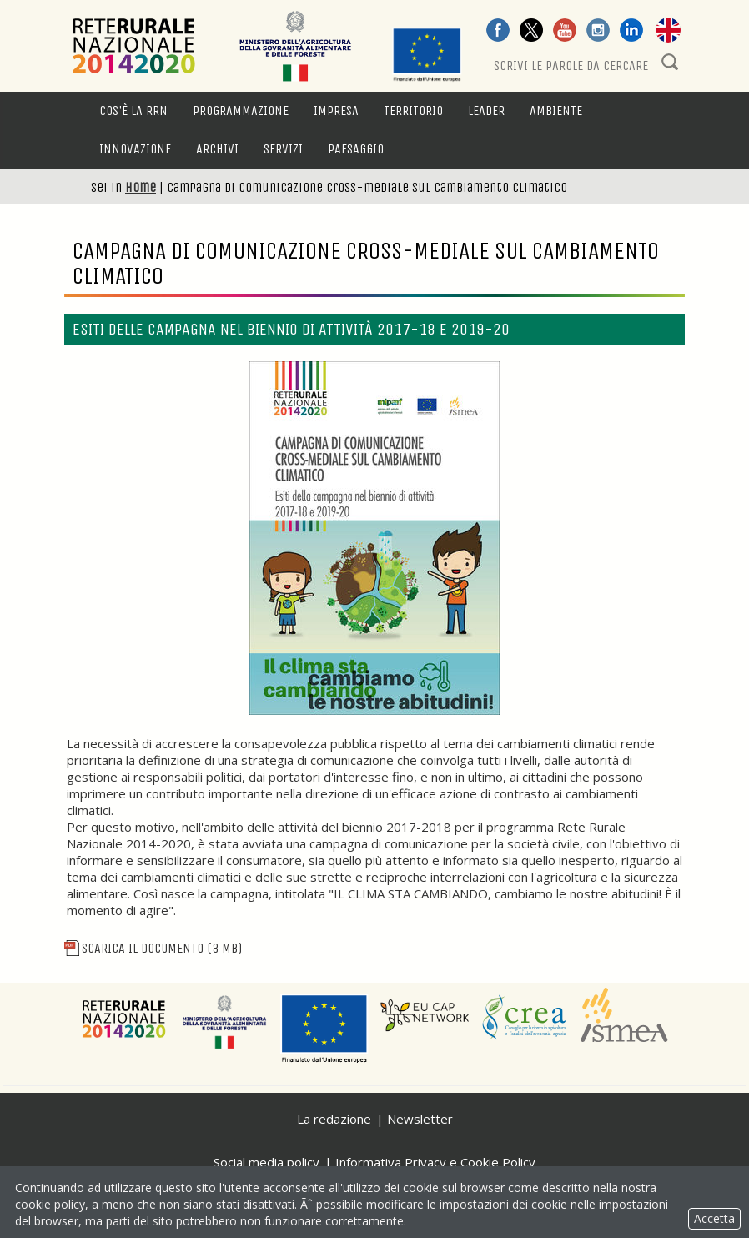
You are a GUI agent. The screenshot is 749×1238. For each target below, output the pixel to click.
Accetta (714, 1218)
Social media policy (266, 1162)
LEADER (486, 110)
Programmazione (241, 110)
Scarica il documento (153, 948)
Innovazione (135, 149)
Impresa (336, 110)
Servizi (283, 149)
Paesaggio (356, 149)
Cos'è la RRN (133, 110)
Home (140, 187)
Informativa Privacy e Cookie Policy (435, 1162)
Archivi (217, 149)
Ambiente (556, 110)
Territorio (413, 110)
